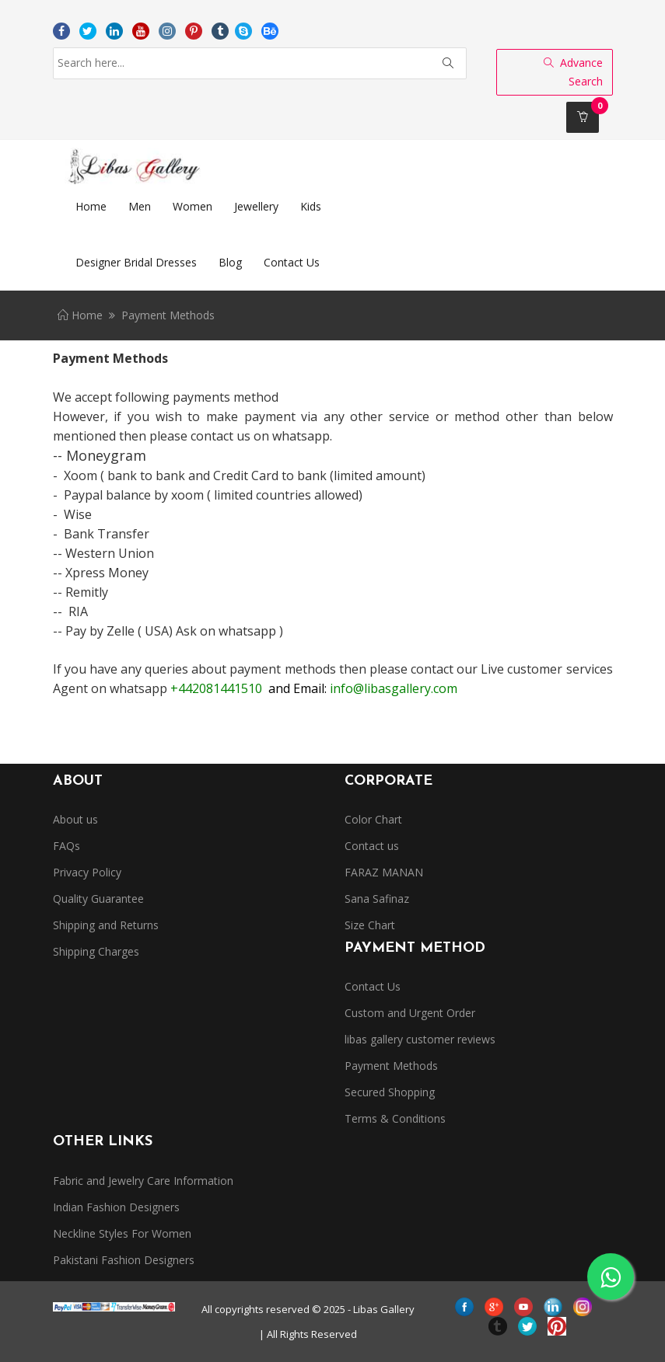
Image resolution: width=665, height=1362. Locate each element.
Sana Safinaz (377, 898)
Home (80, 315)
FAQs (66, 845)
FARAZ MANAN (384, 872)
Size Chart (370, 925)
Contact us (372, 845)
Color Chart (373, 819)
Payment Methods (391, 1065)
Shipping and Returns (106, 925)
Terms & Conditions (395, 1118)
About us (75, 819)
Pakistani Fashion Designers (123, 1259)
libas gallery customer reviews (420, 1039)
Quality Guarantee (98, 898)
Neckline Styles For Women (122, 1233)
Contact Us (373, 986)
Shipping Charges (96, 951)
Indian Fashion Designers (116, 1207)
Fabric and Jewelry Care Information (143, 1180)
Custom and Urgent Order (410, 1012)
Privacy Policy (87, 872)
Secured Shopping (390, 1092)
